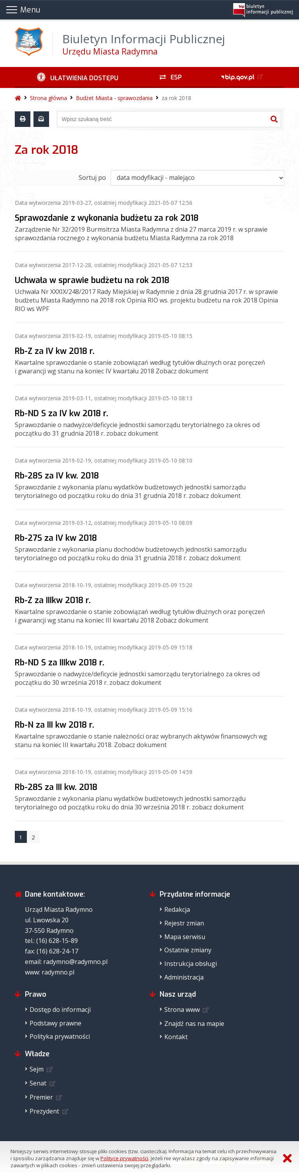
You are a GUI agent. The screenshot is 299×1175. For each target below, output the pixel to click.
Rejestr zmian (184, 923)
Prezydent (44, 1111)
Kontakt (176, 1037)
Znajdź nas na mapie (194, 1023)
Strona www (182, 1009)
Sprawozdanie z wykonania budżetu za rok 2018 (107, 218)
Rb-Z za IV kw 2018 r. (55, 351)
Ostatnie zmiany (187, 950)
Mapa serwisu (184, 936)
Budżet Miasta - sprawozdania (114, 98)
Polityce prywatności (124, 1158)
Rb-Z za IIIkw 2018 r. (53, 600)
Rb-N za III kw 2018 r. (54, 724)
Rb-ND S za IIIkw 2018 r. (59, 662)
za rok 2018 (176, 98)
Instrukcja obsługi (190, 963)
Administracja (184, 977)
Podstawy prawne (55, 1023)
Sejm (37, 1069)
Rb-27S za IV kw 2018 (56, 538)
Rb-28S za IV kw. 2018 (57, 475)
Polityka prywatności (60, 1036)
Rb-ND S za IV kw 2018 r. (61, 413)
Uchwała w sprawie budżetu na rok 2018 (92, 280)
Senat (38, 1083)
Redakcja (177, 909)
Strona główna (48, 98)
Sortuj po (92, 177)
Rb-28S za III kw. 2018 (56, 787)
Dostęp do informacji (60, 1009)
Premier (41, 1097)
